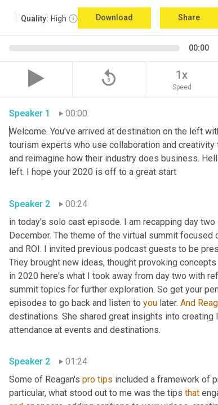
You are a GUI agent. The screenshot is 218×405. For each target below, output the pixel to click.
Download (114, 17)
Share (189, 17)
